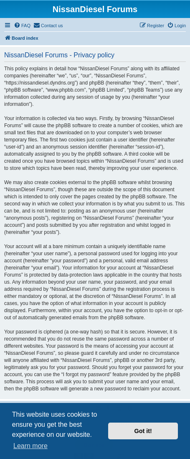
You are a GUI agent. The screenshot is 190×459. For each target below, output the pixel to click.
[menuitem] (22, 26)
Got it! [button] (143, 431)
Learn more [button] (30, 445)
